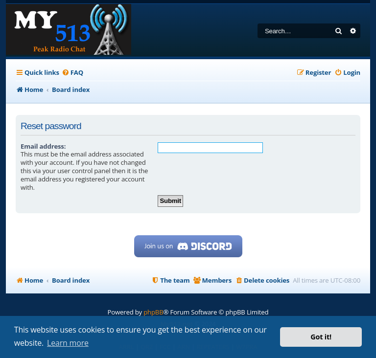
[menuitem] (72, 73)
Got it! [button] (320, 336)
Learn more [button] (68, 342)
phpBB (153, 312)
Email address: (43, 146)
